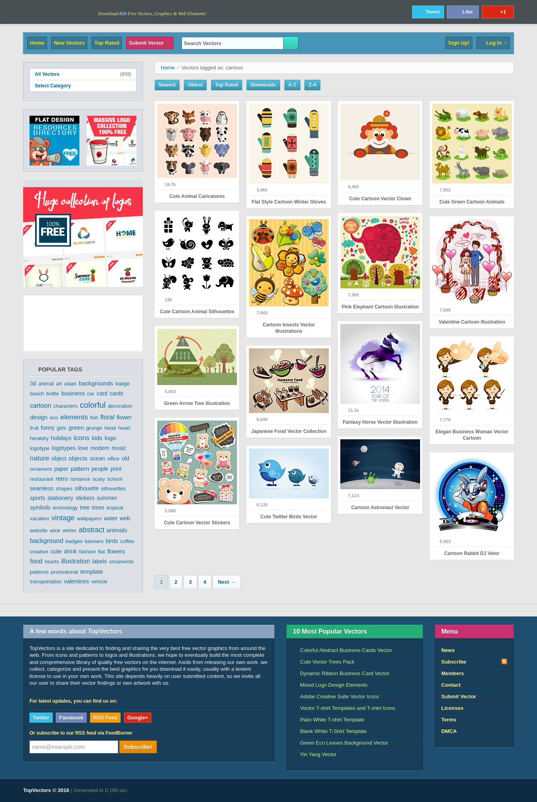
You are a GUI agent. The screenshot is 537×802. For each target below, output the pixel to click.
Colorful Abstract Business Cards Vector (342, 650)
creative (39, 552)
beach (37, 394)
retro (61, 478)
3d (33, 383)
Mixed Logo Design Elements (330, 685)
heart (124, 428)
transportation (46, 582)
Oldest (195, 85)
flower (123, 417)
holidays (61, 438)
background (46, 540)
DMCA (449, 731)
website (38, 530)
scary (99, 479)
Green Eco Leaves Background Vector (340, 743)
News (448, 650)
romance (80, 479)
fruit (34, 428)
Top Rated (106, 43)
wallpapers (89, 518)
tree (85, 507)
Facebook (71, 718)
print (116, 469)
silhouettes (113, 489)
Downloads (263, 85)
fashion (87, 552)
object (58, 458)
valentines (76, 581)
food (36, 561)
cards (116, 393)
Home (37, 43)
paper (61, 469)
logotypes (64, 448)
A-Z (292, 85)
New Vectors (69, 43)
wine (55, 530)
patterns (39, 572)
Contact (450, 685)
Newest (167, 85)
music (119, 448)
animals (117, 530)
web (125, 518)
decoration (120, 406)
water (111, 518)
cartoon (40, 405)
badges (74, 541)
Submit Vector (150, 43)
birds (112, 541)
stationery (60, 497)
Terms (448, 720)
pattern (80, 468)
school (114, 479)
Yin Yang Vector (315, 754)
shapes (64, 489)
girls (61, 428)
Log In (493, 43)
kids (97, 438)
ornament (41, 469)
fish (94, 418)
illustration (75, 561)
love (83, 448)
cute (55, 551)
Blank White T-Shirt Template (330, 731)
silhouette (87, 488)
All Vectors (83, 74)
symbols (40, 507)
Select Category (83, 86)
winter (70, 530)
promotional (64, 572)
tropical (115, 508)
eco (54, 418)
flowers (116, 551)
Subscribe (474, 661)
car (90, 394)
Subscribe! (138, 747)
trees (98, 507)
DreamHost (478, 790)
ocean (97, 458)
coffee (127, 541)
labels (99, 561)
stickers (84, 498)
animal (45, 384)
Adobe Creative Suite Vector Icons (336, 696)
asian (70, 384)
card (102, 393)
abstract (91, 530)
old (125, 458)
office (113, 459)
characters (65, 406)
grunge (94, 428)
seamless (41, 488)
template (91, 571)
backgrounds (96, 383)
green (76, 427)
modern (100, 448)
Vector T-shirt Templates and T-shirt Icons (344, 708)
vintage (63, 518)
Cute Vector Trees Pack (324, 662)
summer (107, 498)
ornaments (121, 562)
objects (78, 458)
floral (108, 417)
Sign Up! (458, 43)
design (38, 417)
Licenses (452, 708)
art (59, 384)
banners (94, 541)
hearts (52, 562)
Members (452, 673)
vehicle (99, 582)
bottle (52, 394)
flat (101, 552)
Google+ (137, 718)
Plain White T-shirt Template (328, 720)
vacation (39, 518)
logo (110, 438)
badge (122, 384)
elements (74, 417)
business (73, 393)
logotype (39, 448)
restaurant (41, 479)
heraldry (39, 438)
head (110, 428)
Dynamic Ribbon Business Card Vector (341, 673)
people (99, 469)
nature (39, 458)
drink (70, 551)
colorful (92, 405)
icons (82, 438)
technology (65, 508)
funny (47, 428)
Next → (227, 582)
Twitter (41, 718)
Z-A (312, 85)
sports (37, 498)
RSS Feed (105, 718)
